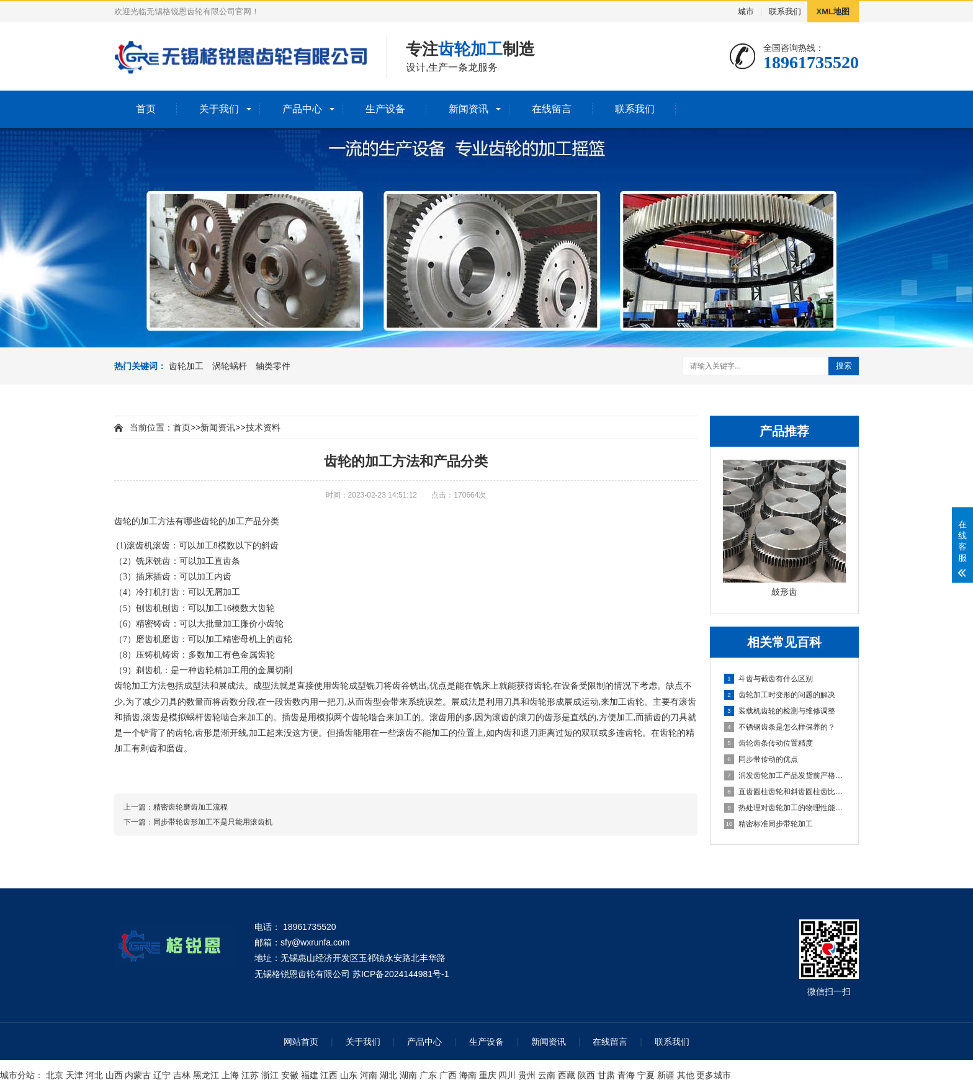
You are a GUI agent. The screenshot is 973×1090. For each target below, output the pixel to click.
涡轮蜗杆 (229, 366)
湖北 (388, 1075)
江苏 (250, 1075)
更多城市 (713, 1075)
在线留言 (552, 109)
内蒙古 (138, 1075)
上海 (230, 1075)
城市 (746, 11)
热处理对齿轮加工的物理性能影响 (785, 808)
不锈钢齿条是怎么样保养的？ (779, 727)
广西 (448, 1075)
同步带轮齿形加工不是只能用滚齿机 (212, 822)
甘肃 (606, 1075)
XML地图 (833, 11)
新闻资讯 (468, 109)
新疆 (666, 1075)
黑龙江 (206, 1075)
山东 (348, 1075)
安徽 (289, 1075)
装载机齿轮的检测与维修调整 (779, 711)
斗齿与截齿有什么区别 (768, 679)
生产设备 (385, 109)
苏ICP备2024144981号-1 (400, 974)
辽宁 (162, 1075)
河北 (94, 1075)
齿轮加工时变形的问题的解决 (779, 695)
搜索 (844, 365)
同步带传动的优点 (761, 759)
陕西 (586, 1075)
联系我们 (785, 11)
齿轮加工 (186, 366)
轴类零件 (273, 366)
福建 (309, 1075)
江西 (329, 1075)
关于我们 (219, 109)
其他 (685, 1075)
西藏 (566, 1075)
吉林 (182, 1075)
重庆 (487, 1075)
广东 (428, 1075)
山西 (114, 1075)
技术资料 (263, 427)
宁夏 (646, 1075)
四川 (507, 1075)
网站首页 (301, 1042)
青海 (626, 1075)
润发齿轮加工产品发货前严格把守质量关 (785, 775)
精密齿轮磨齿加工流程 (190, 807)
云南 (546, 1075)
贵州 (527, 1075)
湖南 (408, 1075)
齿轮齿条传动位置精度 (768, 743)
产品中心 (302, 109)
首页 (146, 109)
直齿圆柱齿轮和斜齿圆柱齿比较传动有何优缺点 (785, 792)
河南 (368, 1075)
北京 (54, 1075)
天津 (74, 1075)
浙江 (270, 1075)
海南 (468, 1075)
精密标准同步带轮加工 (768, 824)
